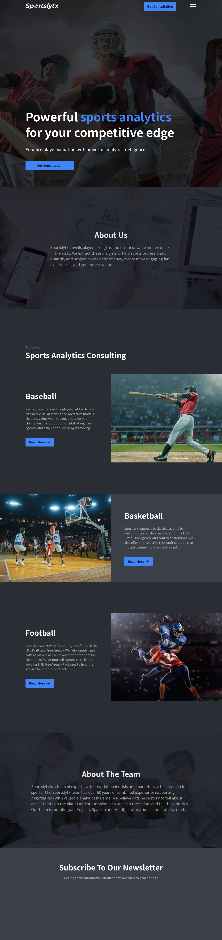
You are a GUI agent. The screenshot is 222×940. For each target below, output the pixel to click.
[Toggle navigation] (193, 6)
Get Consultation (160, 6)
